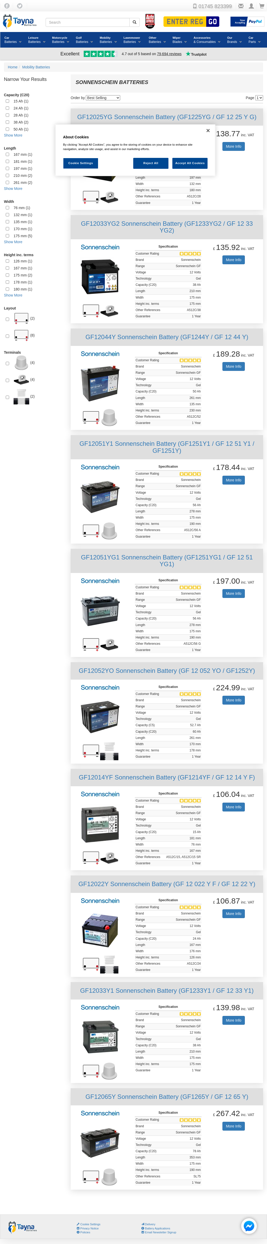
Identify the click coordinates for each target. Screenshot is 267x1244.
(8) (24, 335)
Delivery (148, 1224)
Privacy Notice (88, 1228)
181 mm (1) (23, 161)
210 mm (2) (23, 175)
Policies (83, 1232)
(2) (24, 318)
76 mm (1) (22, 208)
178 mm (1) (23, 282)
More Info (233, 146)
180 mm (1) (23, 289)
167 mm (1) (23, 154)
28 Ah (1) (21, 115)
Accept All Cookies (190, 163)
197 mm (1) (23, 168)
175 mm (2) (23, 275)
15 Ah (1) (21, 101)
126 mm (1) (23, 261)
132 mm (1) (23, 215)
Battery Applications (155, 1228)
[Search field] (88, 22)
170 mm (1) (23, 229)
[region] (135, 150)
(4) (24, 363)
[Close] (208, 130)
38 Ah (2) (21, 122)
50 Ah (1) (21, 129)
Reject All (150, 163)
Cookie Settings (90, 1224)
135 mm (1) (23, 222)
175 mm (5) (23, 236)
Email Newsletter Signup (158, 1232)
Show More (13, 135)
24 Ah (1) (21, 108)
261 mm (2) (23, 183)
